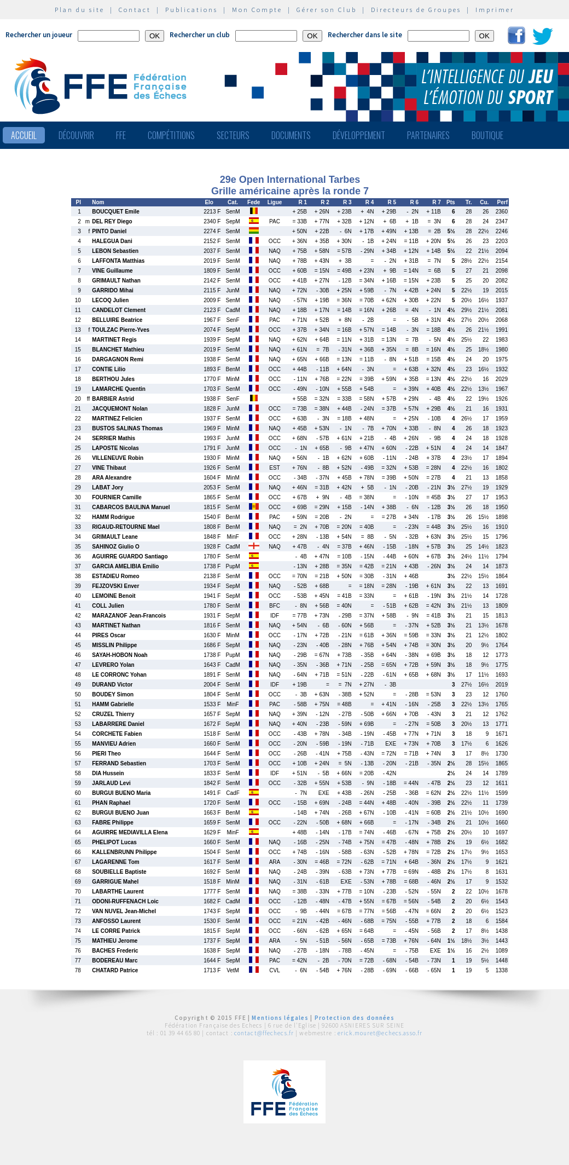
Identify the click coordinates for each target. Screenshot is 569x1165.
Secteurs (233, 135)
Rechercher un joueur (38, 34)
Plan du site (79, 9)
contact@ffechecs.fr (264, 1033)
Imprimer (494, 9)
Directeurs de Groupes (416, 9)
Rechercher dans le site (365, 34)
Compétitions (171, 135)
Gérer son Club (327, 9)
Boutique (487, 135)
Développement (359, 135)
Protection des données (355, 1018)
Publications (191, 9)
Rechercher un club (200, 34)
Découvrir (76, 135)
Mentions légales (280, 1018)
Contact (135, 9)
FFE (121, 135)
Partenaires (428, 135)
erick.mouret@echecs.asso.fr (380, 1033)
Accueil (24, 135)
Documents (291, 135)
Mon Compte (257, 9)
